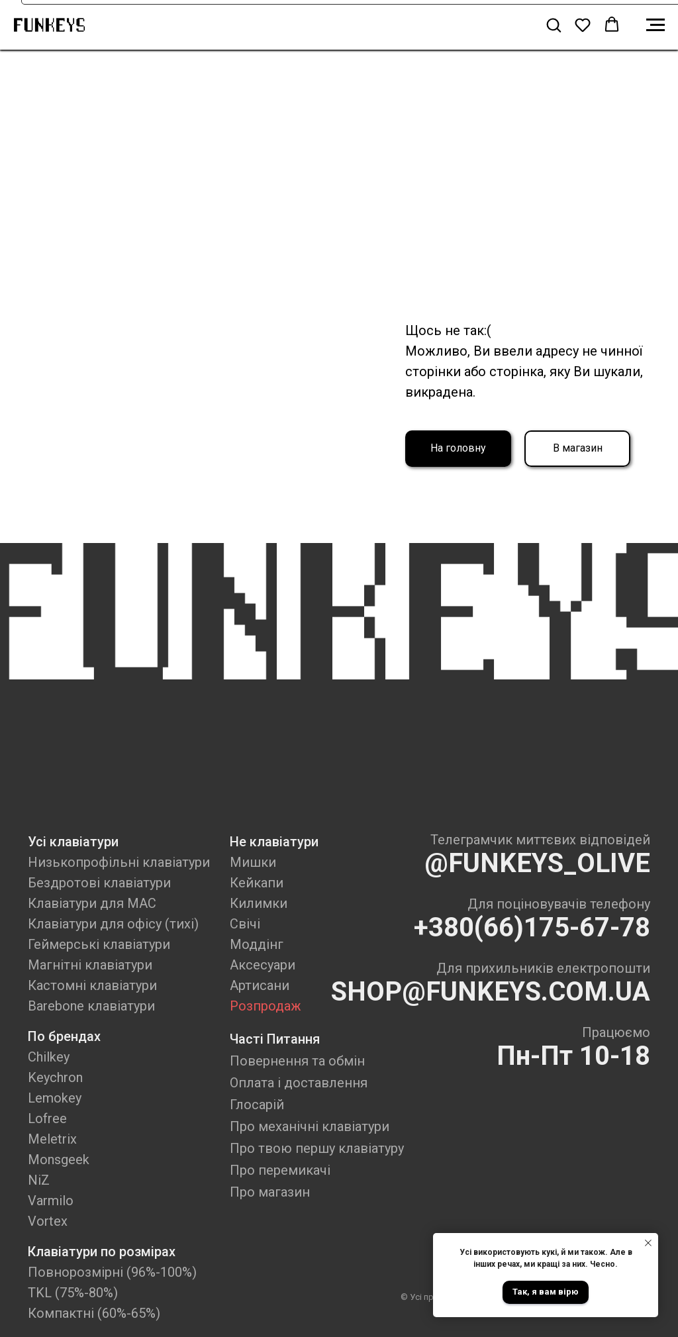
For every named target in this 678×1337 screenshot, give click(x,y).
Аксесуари (262, 965)
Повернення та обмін (297, 1061)
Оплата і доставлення (298, 1083)
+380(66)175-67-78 (532, 927)
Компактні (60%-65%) (94, 1313)
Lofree (47, 1118)
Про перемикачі (280, 1170)
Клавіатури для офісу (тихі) (113, 924)
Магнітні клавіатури (90, 965)
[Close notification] (648, 1243)
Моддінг (256, 944)
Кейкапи (256, 883)
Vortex (48, 1221)
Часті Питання (275, 1039)
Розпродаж (265, 1006)
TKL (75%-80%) (73, 1293)
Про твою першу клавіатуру (317, 1148)
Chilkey (49, 1057)
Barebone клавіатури (91, 1006)
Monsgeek (58, 1159)
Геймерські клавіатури (99, 944)
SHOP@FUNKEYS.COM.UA (490, 991)
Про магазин (270, 1192)
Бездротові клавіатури (99, 883)
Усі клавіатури (73, 842)
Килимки (258, 903)
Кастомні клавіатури (92, 985)
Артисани (259, 985)
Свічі (245, 924)
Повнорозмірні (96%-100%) (112, 1272)
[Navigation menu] (655, 25)
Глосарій (257, 1105)
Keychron (55, 1077)
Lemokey (54, 1098)
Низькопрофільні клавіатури (119, 862)
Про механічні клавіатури (309, 1126)
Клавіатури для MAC (92, 903)
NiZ (39, 1180)
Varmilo (50, 1201)
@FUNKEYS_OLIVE (537, 863)
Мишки (253, 862)
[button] (553, 24)
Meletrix (52, 1139)
